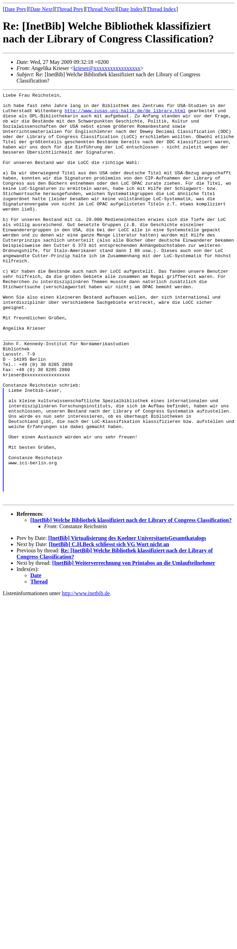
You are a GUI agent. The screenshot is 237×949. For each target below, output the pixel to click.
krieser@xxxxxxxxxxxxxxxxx (106, 68)
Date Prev (15, 9)
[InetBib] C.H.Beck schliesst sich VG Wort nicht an (109, 626)
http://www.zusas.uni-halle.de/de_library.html (124, 115)
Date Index (130, 9)
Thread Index (161, 9)
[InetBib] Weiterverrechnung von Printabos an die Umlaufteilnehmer (133, 645)
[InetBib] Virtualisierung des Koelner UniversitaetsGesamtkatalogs (127, 620)
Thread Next (101, 9)
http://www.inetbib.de (86, 675)
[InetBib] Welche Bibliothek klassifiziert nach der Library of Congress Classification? (130, 602)
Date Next (41, 9)
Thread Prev (69, 9)
